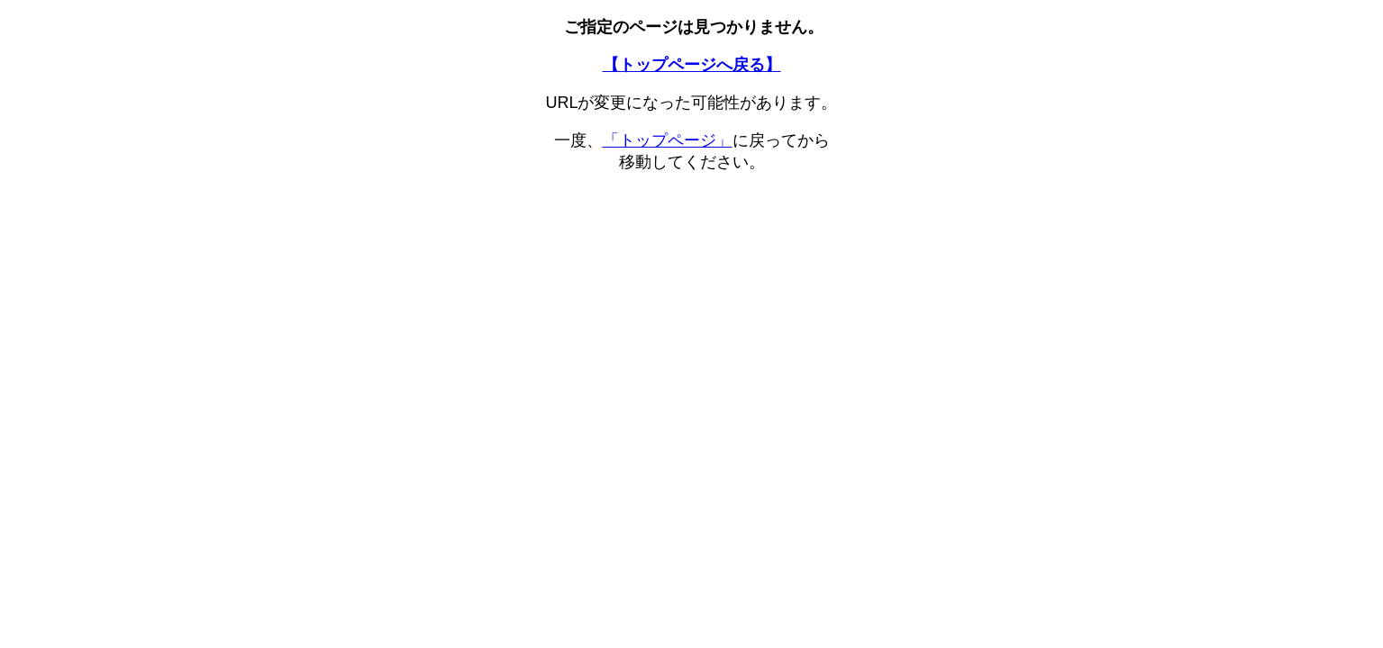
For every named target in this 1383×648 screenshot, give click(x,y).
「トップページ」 (667, 140)
